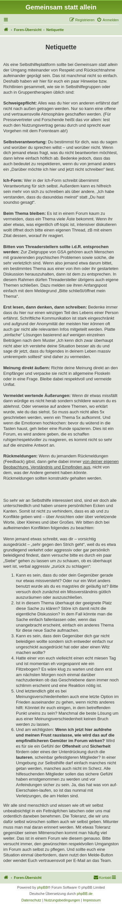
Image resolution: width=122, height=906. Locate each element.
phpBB (42, 887)
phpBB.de (84, 894)
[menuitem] (108, 20)
